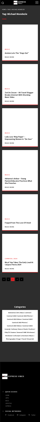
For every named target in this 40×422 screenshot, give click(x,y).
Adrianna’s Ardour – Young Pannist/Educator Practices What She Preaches (18, 180)
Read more (9, 57)
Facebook (11, 415)
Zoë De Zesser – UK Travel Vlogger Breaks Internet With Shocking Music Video (19, 94)
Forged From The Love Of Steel (18, 223)
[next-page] (21, 279)
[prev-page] (4, 279)
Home (4, 9)
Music (7, 49)
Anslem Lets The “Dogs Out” (17, 53)
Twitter (33, 415)
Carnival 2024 (11, 258)
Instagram (23, 415)
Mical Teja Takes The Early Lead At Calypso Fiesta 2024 (19, 263)
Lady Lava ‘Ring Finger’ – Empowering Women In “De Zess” (19, 137)
